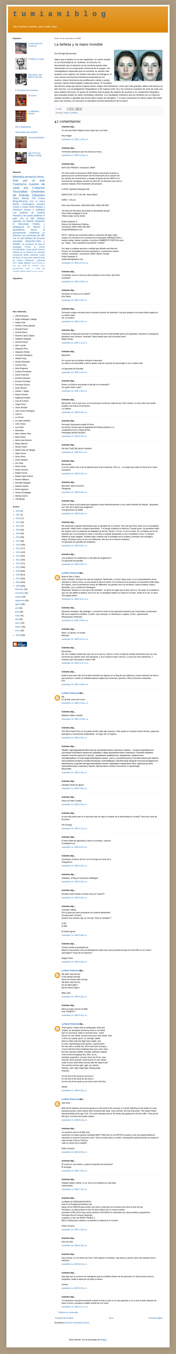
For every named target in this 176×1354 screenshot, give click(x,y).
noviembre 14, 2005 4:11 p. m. (74, 828)
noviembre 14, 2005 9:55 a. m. (74, 564)
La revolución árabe (29, 258)
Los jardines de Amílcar (29, 212)
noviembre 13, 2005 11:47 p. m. (75, 263)
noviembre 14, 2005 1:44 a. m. (74, 372)
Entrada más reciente (64, 1318)
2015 (18, 548)
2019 (18, 533)
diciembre (19, 589)
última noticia (25, 271)
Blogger (103, 1340)
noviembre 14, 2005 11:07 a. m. (75, 663)
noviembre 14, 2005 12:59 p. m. (75, 719)
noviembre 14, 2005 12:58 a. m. (75, 281)
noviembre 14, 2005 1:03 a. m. (74, 321)
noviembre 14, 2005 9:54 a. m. (74, 546)
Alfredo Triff (28, 198)
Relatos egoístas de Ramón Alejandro (29, 220)
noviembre (19, 593)
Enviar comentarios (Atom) (78, 1323)
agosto (18, 604)
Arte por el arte (29, 180)
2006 (18, 582)
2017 (18, 541)
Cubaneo (38, 187)
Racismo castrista (37, 271)
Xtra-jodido (20, 191)
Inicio (111, 1318)
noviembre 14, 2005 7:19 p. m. (74, 1189)
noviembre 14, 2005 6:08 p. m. (74, 962)
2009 (18, 571)
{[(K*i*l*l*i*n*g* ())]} (34, 154)
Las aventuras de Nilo (33, 235)
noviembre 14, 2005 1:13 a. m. (74, 343)
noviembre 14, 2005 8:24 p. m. (74, 1264)
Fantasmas (17, 255)
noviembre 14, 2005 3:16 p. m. (74, 772)
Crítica (41, 198)
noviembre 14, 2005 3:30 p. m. (74, 788)
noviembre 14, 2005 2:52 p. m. (74, 738)
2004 (18, 635)
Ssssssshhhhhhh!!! (36, 138)
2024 (18, 515)
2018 (18, 537)
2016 (18, 545)
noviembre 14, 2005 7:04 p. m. (74, 1171)
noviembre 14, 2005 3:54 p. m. (74, 804)
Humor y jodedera (71, 113)
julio (17, 608)
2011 (18, 563)
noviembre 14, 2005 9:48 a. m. (74, 513)
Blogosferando (20, 201)
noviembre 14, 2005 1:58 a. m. (74, 391)
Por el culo (18, 238)
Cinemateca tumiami (33, 204)
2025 (18, 511)
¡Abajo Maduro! (24, 263)
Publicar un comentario (68, 1312)
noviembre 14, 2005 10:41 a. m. (75, 639)
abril (17, 619)
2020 (18, 530)
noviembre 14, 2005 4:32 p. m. (74, 882)
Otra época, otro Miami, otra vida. (35, 76)
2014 (18, 552)
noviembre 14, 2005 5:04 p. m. (74, 898)
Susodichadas (19, 249)
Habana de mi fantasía (23, 252)
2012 (18, 560)
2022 (18, 522)
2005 (18, 586)
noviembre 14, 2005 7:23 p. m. (74, 1230)
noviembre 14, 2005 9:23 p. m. (74, 1288)
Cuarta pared (31, 249)
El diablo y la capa (36, 59)
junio (17, 612)
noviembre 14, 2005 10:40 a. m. (75, 620)
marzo (18, 623)
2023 (18, 518)
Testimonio (29, 260)
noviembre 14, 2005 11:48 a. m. (75, 684)
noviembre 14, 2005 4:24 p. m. (74, 847)
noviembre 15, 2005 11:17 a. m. (75, 1307)
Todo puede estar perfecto (26, 132)
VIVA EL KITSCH (31, 266)
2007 (18, 578)
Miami (16, 198)
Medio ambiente (31, 255)
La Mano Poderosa (70, 573)
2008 (18, 575)
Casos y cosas (20, 207)
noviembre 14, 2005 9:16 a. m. (74, 474)
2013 (18, 556)
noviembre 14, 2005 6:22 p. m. (74, 997)
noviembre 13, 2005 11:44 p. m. (75, 155)
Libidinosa (34, 232)
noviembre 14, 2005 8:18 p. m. (74, 1245)
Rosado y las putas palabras (27, 215)
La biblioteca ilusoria (33, 112)
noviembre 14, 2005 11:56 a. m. (75, 703)
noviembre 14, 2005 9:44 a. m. (74, 492)
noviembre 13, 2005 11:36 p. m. (75, 139)
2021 (18, 526)
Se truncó (32, 96)
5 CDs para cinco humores (26, 90)
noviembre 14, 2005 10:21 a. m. (75, 599)
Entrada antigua (155, 1318)
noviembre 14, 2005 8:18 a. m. (74, 436)
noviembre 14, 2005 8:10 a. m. (74, 412)
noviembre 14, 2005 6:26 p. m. (74, 1015)
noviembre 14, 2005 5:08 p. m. (74, 935)
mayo (17, 616)
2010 (18, 567)
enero (17, 630)
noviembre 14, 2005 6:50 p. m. (74, 1152)
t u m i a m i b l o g (59, 14)
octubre (18, 597)
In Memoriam (21, 224)
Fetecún (41, 249)
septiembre (20, 600)
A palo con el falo (29, 217)
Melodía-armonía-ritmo (28, 176)
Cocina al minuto (35, 247)
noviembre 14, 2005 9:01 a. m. (74, 452)
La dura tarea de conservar (35, 44)
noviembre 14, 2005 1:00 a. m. (74, 300)
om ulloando (39, 252)
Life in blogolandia (23, 127)
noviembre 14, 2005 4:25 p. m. (74, 866)
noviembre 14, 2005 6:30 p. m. (74, 1120)
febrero (18, 627)
